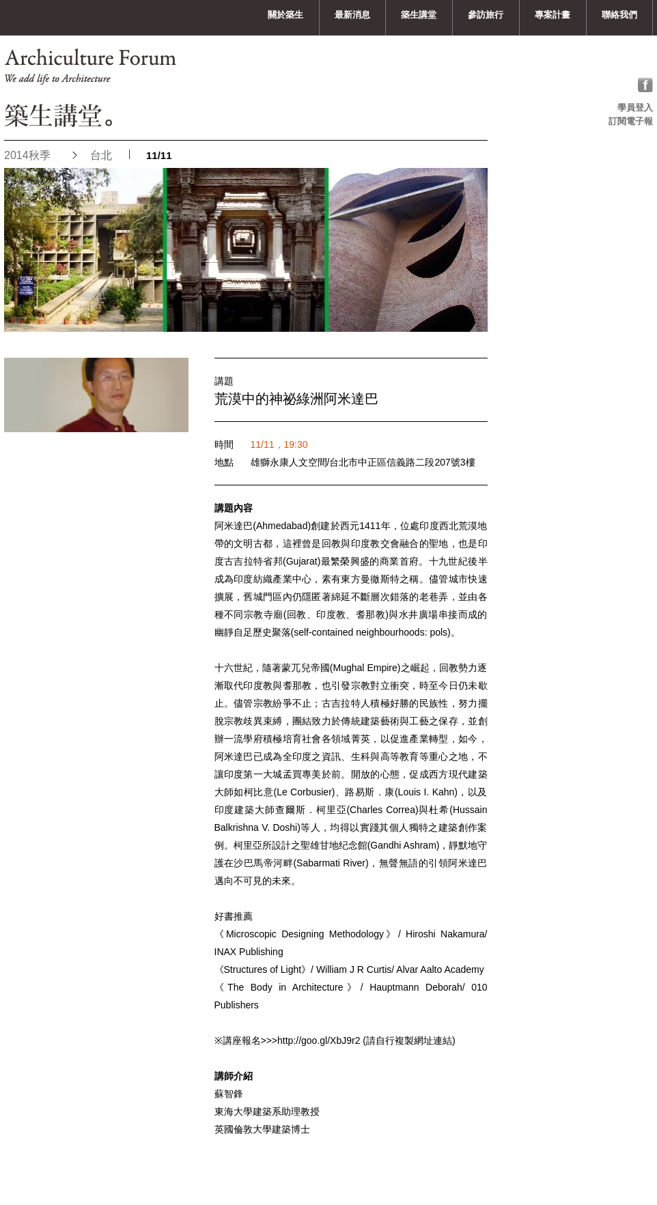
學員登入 (635, 107)
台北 (101, 155)
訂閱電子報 (631, 121)
